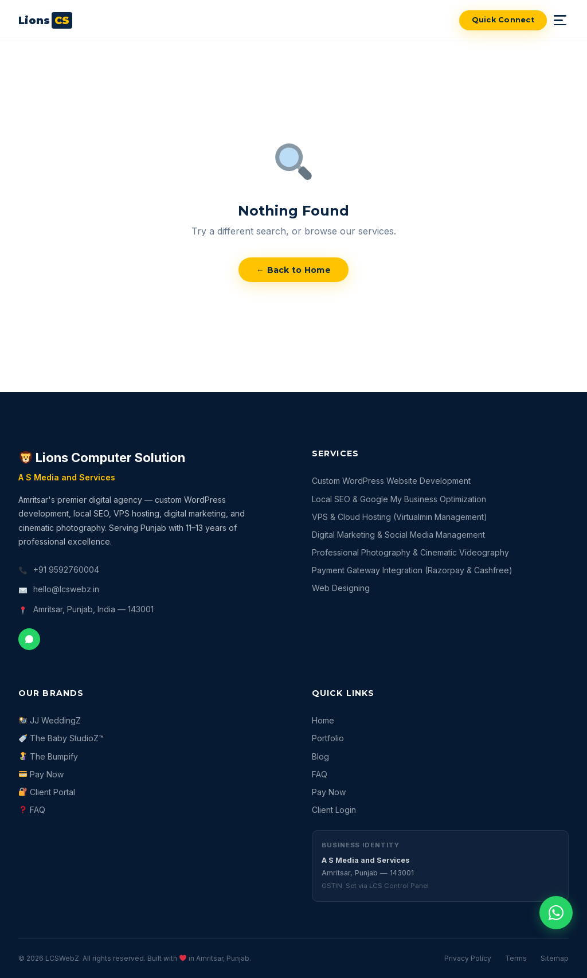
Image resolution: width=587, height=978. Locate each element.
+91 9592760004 (66, 569)
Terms (516, 958)
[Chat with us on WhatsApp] (556, 912)
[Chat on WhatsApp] (29, 639)
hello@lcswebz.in (66, 589)
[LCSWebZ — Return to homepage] (45, 20)
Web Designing (341, 588)
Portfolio (328, 738)
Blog (320, 756)
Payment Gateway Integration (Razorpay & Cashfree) (412, 570)
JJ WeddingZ (50, 720)
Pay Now (41, 774)
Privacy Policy (467, 958)
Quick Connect (503, 19)
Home (323, 720)
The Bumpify (48, 756)
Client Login (334, 810)
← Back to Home (293, 270)
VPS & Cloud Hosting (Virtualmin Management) (399, 517)
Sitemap (555, 958)
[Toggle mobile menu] (561, 20)
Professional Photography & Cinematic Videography (410, 552)
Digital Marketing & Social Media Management (398, 534)
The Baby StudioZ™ (61, 738)
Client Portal (47, 792)
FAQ (32, 810)
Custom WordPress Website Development (391, 481)
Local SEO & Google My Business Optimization (399, 499)
